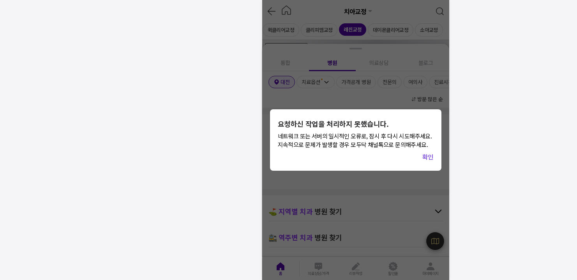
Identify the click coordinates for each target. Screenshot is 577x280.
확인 (428, 156)
